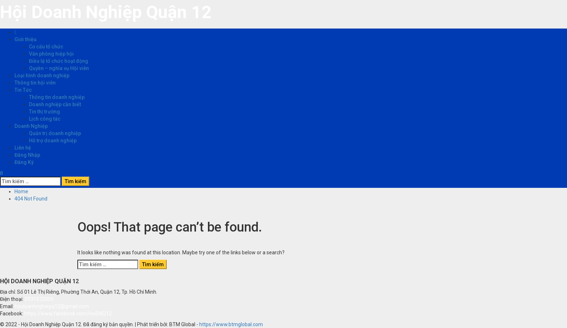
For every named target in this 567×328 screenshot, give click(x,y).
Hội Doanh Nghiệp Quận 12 (106, 12)
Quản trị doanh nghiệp (55, 133)
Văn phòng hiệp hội (51, 54)
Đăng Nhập (27, 155)
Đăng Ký (24, 162)
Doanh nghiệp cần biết (55, 104)
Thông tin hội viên (35, 83)
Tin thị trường (44, 112)
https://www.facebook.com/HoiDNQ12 (68, 313)
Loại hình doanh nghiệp (41, 75)
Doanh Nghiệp (31, 126)
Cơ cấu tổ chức (46, 46)
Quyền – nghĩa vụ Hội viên (59, 68)
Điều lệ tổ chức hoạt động (58, 61)
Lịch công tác (44, 119)
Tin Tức (23, 90)
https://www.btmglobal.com (231, 324)
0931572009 (39, 299)
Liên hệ (22, 148)
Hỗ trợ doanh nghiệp (53, 140)
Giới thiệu (25, 39)
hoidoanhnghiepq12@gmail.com (52, 306)
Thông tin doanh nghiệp (57, 97)
